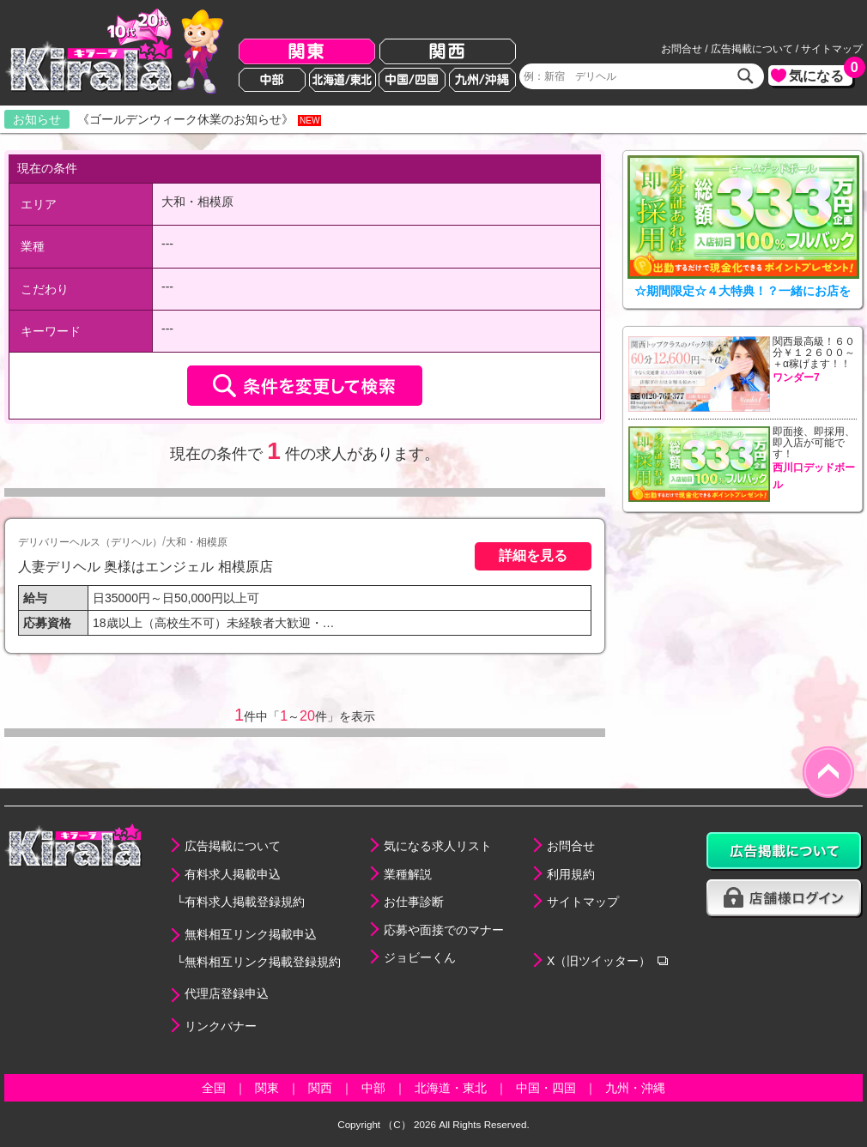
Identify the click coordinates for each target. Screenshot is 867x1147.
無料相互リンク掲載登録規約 (263, 962)
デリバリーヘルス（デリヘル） (90, 542)
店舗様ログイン (784, 898)
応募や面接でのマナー (444, 930)
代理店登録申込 (227, 993)
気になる (820, 74)
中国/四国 (412, 80)
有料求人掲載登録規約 (245, 902)
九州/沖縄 (482, 80)
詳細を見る (533, 555)
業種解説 (408, 874)
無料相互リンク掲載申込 (251, 934)
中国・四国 (546, 1088)
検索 (746, 76)
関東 (307, 52)
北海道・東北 (451, 1088)
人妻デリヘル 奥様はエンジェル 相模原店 (145, 566)
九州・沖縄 (635, 1088)
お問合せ (681, 49)
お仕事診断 (414, 902)
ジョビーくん (420, 957)
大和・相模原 (196, 542)
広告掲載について (752, 49)
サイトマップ (832, 49)
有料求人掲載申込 (233, 874)
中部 (272, 80)
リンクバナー (221, 1026)
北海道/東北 (342, 80)
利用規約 (571, 874)
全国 (214, 1088)
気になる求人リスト (438, 846)
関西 (447, 52)
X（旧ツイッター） (599, 961)
